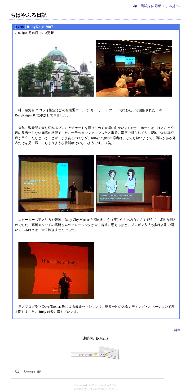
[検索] (87, 372)
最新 (158, 6)
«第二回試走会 (143, 6)
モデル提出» (171, 6)
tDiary (95, 385)
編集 (177, 330)
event (20, 27)
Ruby (91, 389)
